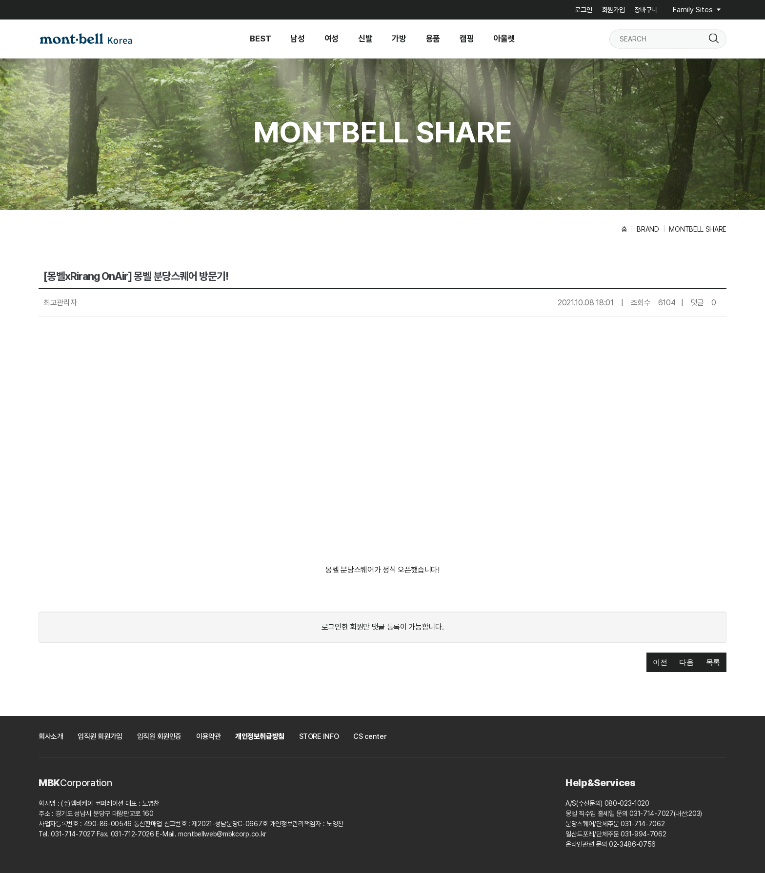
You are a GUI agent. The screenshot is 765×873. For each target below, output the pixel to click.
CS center (369, 736)
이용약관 (208, 736)
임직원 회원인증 (159, 736)
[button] (659, 663)
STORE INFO (319, 736)
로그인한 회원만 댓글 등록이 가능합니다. (383, 627)
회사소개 (51, 736)
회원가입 (613, 10)
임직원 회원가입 (100, 736)
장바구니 (645, 10)
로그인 (583, 10)
